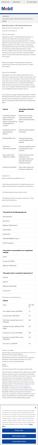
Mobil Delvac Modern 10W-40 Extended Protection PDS (17, 18)
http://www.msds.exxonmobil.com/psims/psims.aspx (14, 356)
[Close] (35, 408)
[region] (19, 425)
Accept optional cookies (19, 441)
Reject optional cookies (19, 436)
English (4, 21)
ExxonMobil (5, 16)
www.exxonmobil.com (23, 386)
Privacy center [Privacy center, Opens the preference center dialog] (19, 430)
